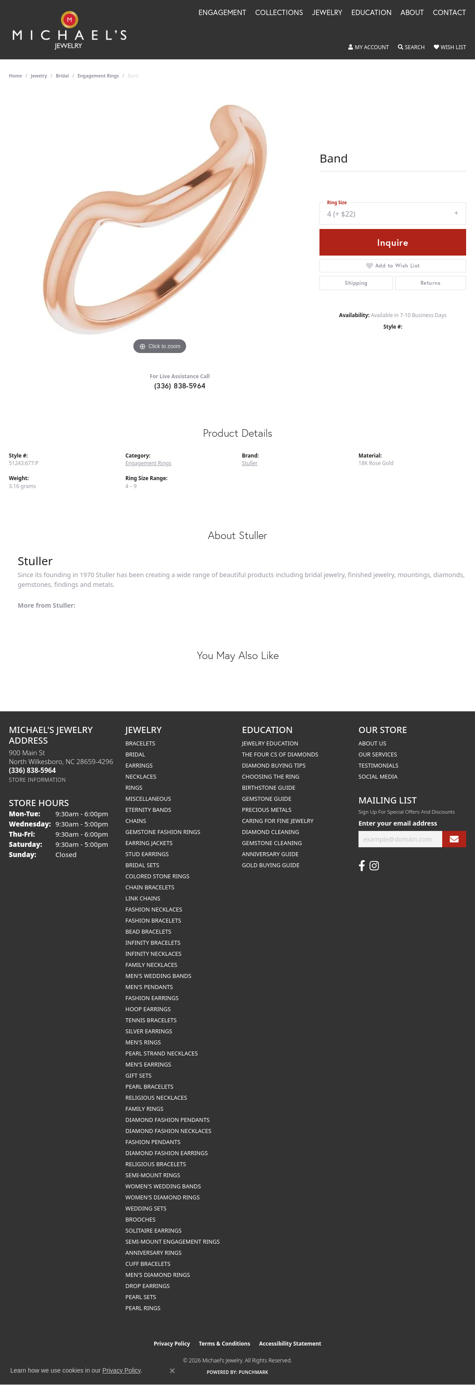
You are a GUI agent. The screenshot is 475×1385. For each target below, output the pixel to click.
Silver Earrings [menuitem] (148, 1031)
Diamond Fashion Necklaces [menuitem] (168, 1131)
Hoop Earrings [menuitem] (148, 1009)
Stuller (249, 462)
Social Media (377, 776)
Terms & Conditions (224, 1343)
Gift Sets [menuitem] (138, 1075)
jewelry (39, 76)
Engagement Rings (98, 76)
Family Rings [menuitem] (144, 1109)
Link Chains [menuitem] (142, 898)
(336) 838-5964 (180, 385)
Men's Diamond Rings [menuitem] (157, 1275)
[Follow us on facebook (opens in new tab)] (361, 866)
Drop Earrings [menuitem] (147, 1286)
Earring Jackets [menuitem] (149, 843)
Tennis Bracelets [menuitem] (151, 1020)
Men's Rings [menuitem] (143, 1042)
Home (15, 76)
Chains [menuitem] (135, 821)
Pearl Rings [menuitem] (142, 1308)
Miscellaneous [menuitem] (148, 799)
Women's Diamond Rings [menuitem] (162, 1197)
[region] (160, 224)
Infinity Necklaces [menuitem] (153, 954)
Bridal (62, 76)
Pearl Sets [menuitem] (140, 1297)
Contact (449, 13)
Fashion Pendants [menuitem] (152, 1142)
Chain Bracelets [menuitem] (150, 887)
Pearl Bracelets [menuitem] (149, 1086)
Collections (279, 13)
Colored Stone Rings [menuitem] (157, 876)
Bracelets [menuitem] (140, 743)
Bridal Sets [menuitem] (142, 865)
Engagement (222, 13)
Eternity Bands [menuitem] (148, 810)
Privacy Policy (172, 1343)
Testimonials (378, 765)
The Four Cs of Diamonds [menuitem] (280, 754)
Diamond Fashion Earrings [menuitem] (166, 1153)
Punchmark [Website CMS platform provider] (254, 1372)
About (412, 13)
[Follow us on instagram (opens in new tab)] (374, 866)
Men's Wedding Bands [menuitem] (158, 976)
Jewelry (327, 13)
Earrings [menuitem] (139, 765)
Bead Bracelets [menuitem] (148, 931)
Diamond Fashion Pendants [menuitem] (167, 1120)
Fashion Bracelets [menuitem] (153, 920)
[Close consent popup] (172, 1370)
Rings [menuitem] (133, 787)
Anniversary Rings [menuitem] (153, 1253)
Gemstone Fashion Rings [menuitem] (162, 832)
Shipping (356, 282)
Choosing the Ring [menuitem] (271, 776)
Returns (430, 282)
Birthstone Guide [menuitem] (269, 787)
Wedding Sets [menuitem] (146, 1208)
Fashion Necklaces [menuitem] (153, 909)
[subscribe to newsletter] (454, 839)
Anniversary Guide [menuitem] (270, 854)
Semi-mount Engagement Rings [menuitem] (172, 1241)
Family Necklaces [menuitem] (151, 965)
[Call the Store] (32, 770)
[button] (368, 47)
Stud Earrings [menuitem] (147, 854)
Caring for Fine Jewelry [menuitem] (278, 821)
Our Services (377, 754)
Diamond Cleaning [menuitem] (270, 832)
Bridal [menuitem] (135, 754)
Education (371, 13)
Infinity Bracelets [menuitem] (152, 943)
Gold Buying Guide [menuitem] (271, 865)
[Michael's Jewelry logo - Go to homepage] (73, 29)
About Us (372, 743)
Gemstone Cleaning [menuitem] (272, 843)
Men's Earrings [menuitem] (148, 1064)
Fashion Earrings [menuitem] (152, 998)
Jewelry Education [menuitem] (270, 743)
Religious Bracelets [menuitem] (155, 1164)
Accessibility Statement (290, 1343)
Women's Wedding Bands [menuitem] (163, 1186)
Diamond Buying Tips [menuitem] (274, 765)
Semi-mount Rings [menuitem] (152, 1175)
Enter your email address (397, 823)
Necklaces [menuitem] (140, 776)
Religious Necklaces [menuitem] (156, 1098)
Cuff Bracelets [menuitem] (147, 1264)
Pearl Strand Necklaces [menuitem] (161, 1053)
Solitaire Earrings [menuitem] (153, 1230)
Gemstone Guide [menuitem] (267, 799)
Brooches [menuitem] (140, 1219)
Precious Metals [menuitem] (267, 810)
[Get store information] (37, 780)
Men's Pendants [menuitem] (149, 987)
